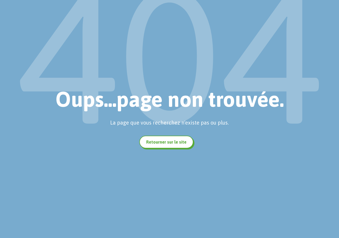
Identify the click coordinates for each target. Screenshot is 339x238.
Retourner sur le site (166, 142)
